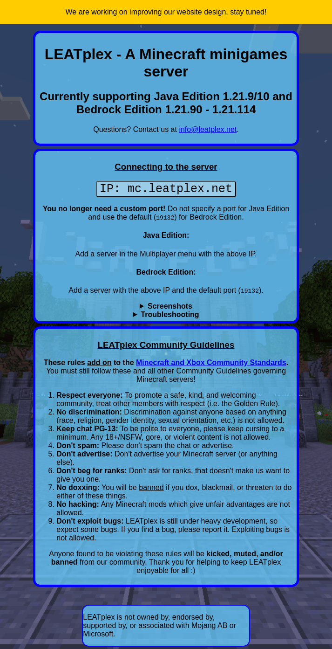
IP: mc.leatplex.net (166, 190)
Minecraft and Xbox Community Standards (211, 365)
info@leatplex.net (208, 129)
